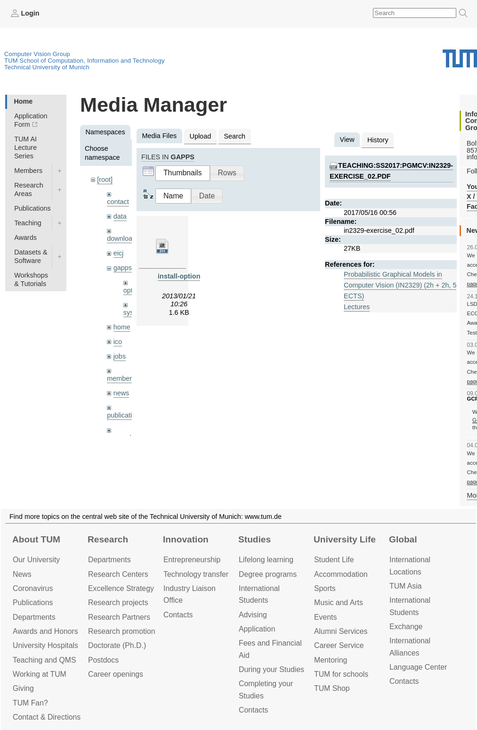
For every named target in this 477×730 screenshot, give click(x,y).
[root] (105, 179)
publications (125, 415)
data (120, 216)
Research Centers (118, 574)
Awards (25, 237)
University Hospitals (45, 645)
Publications (32, 208)
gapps (122, 267)
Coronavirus (33, 588)
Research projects (118, 603)
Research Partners (119, 617)
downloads (123, 238)
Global (403, 539)
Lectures (357, 307)
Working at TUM (39, 674)
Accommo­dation (341, 574)
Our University (36, 560)
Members (28, 170)
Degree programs (268, 574)
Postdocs (103, 660)
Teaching (27, 223)
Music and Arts (338, 603)
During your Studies (271, 669)
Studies (254, 539)
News (22, 574)
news (121, 393)
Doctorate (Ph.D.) (117, 645)
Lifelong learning (266, 560)
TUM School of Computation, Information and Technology (84, 60)
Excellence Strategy (121, 588)
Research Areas (28, 189)
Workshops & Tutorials (31, 279)
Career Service (339, 645)
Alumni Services (340, 631)
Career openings (115, 674)
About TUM (36, 539)
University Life (345, 539)
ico (117, 341)
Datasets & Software (30, 256)
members (121, 378)
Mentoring (330, 660)
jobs (119, 356)
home (121, 327)
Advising (253, 615)
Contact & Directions (47, 717)
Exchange (405, 627)
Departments (34, 617)
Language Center (418, 667)
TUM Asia (405, 586)
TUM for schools (341, 674)
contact (118, 201)
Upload (200, 136)
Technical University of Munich (46, 67)
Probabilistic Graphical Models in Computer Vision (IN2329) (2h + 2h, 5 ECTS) (400, 285)
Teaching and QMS (44, 660)
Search (234, 136)
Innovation (186, 539)
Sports (325, 588)
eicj (118, 253)
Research (108, 539)
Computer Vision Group (37, 53)
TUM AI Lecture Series (25, 147)
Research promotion (121, 631)
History (377, 140)
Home (23, 101)
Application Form (30, 120)
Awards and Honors (45, 631)
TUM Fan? (30, 703)
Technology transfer (195, 574)
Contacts (178, 615)
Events (325, 617)
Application (257, 629)
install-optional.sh (187, 276)
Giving (23, 688)
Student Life (334, 560)
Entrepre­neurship (191, 560)
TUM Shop (332, 688)
